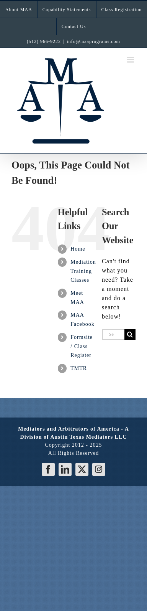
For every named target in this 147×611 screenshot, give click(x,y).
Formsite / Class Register (81, 346)
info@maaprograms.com (93, 41)
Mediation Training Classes (83, 271)
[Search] (130, 334)
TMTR (78, 368)
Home (77, 249)
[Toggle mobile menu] (131, 60)
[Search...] (113, 334)
